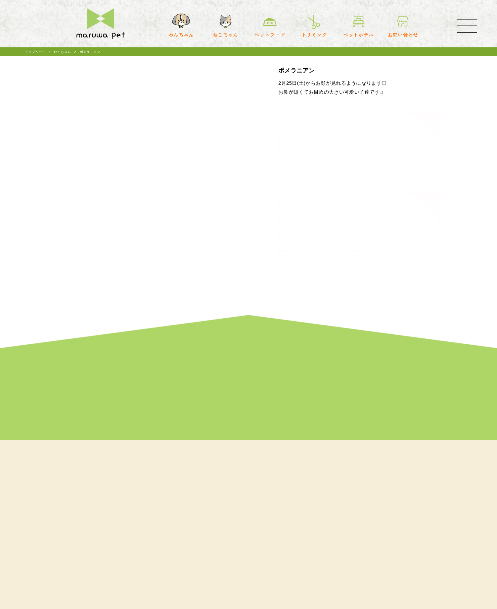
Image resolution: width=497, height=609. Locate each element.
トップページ (35, 52)
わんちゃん (62, 52)
